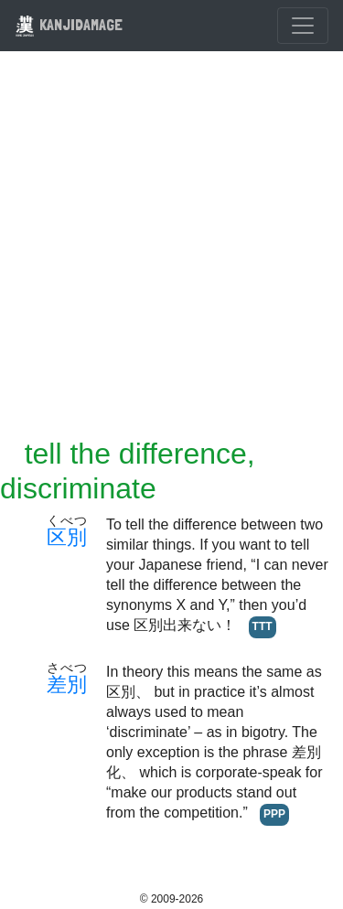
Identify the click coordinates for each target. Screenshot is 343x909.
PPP (274, 813)
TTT (262, 626)
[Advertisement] (171, 255)
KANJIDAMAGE (69, 24)
